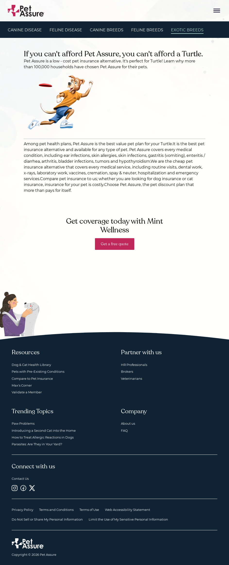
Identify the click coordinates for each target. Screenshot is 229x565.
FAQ (124, 430)
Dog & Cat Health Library (31, 365)
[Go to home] (26, 10)
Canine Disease (25, 30)
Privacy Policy (22, 510)
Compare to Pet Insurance (32, 378)
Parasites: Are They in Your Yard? (37, 444)
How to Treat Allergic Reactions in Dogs (43, 437)
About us (128, 423)
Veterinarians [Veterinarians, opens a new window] (131, 378)
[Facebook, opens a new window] (23, 488)
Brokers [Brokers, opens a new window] (127, 371)
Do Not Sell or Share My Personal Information (47, 519)
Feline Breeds (147, 30)
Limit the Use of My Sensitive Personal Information (128, 519)
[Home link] (28, 543)
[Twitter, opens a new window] (32, 488)
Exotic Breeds (187, 30)
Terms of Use (89, 510)
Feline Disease (66, 30)
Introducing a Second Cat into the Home (44, 430)
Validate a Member (27, 392)
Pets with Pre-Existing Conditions (38, 371)
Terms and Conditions (56, 510)
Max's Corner (22, 385)
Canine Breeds (106, 30)
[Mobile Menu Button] (216, 10)
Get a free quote (114, 244)
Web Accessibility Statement (127, 510)
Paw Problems (23, 423)
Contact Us (20, 479)
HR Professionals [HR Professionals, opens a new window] (134, 365)
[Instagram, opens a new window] (14, 488)
